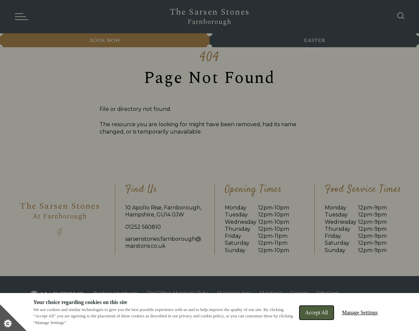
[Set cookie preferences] (13, 317)
